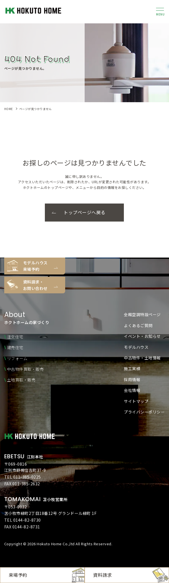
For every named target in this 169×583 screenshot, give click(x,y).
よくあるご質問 (138, 325)
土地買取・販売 (21, 380)
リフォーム (17, 358)
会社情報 (132, 390)
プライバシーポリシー (144, 412)
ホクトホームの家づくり (26, 318)
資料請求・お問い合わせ (35, 285)
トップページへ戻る (84, 212)
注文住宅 (15, 336)
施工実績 (132, 368)
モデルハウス (136, 347)
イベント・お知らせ (142, 336)
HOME (8, 109)
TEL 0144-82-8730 (22, 520)
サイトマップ (136, 401)
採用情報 (132, 379)
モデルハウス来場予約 (35, 266)
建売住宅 (15, 347)
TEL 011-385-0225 (22, 477)
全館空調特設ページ (142, 314)
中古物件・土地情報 (142, 358)
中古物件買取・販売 (25, 369)
